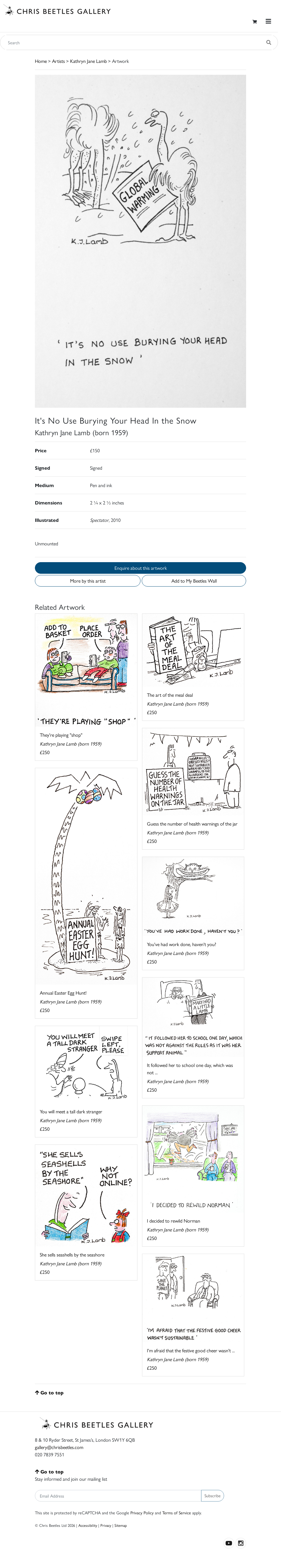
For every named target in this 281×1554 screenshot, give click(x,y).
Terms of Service (176, 1512)
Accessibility (87, 1525)
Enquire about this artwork (140, 567)
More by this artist (88, 580)
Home (41, 60)
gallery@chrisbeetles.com (59, 1447)
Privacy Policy (142, 1512)
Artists (58, 60)
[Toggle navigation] (268, 21)
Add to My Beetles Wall (194, 580)
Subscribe (212, 1495)
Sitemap (120, 1525)
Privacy (105, 1525)
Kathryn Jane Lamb (88, 60)
